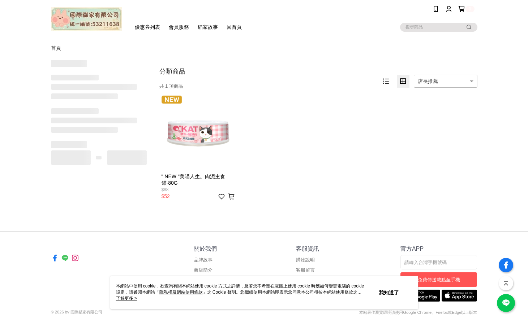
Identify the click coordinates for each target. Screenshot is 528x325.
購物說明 (305, 260)
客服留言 (305, 270)
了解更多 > (126, 298)
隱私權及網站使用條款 (181, 292)
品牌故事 (203, 260)
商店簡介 (203, 270)
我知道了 (389, 292)
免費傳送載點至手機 (439, 279)
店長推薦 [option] (428, 81)
